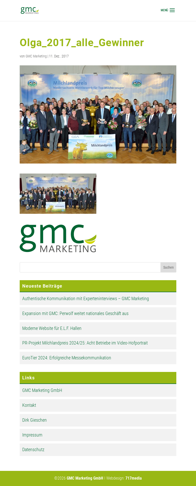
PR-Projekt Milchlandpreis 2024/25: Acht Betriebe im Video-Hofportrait (85, 343)
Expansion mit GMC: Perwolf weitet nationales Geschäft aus (75, 313)
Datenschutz (33, 449)
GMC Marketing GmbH (42, 390)
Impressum (32, 435)
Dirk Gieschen (34, 420)
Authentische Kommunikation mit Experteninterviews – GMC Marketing (85, 298)
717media (133, 478)
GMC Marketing (36, 56)
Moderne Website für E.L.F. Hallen (52, 328)
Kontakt (29, 405)
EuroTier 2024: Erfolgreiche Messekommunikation (66, 357)
